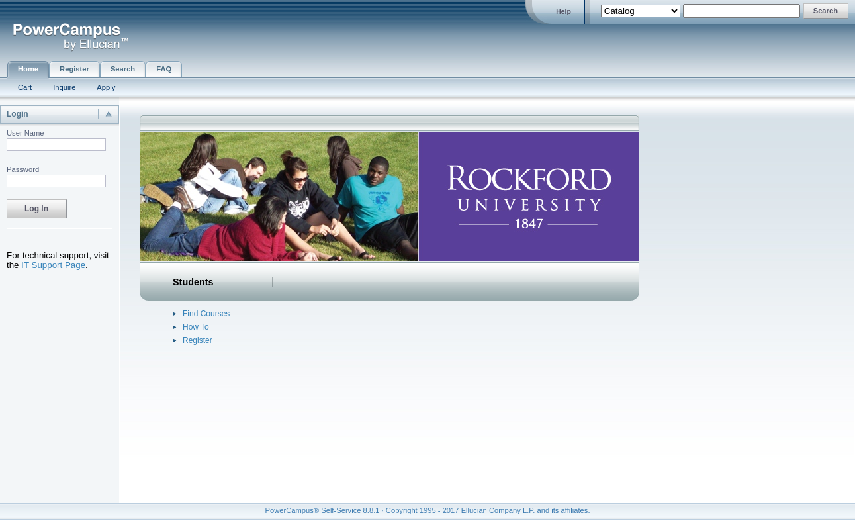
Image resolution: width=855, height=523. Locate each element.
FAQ (163, 69)
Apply (106, 87)
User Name (25, 133)
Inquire (64, 87)
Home (28, 69)
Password (23, 169)
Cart (25, 87)
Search (123, 69)
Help (563, 11)
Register (74, 69)
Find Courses (206, 313)
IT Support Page (53, 265)
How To (196, 327)
